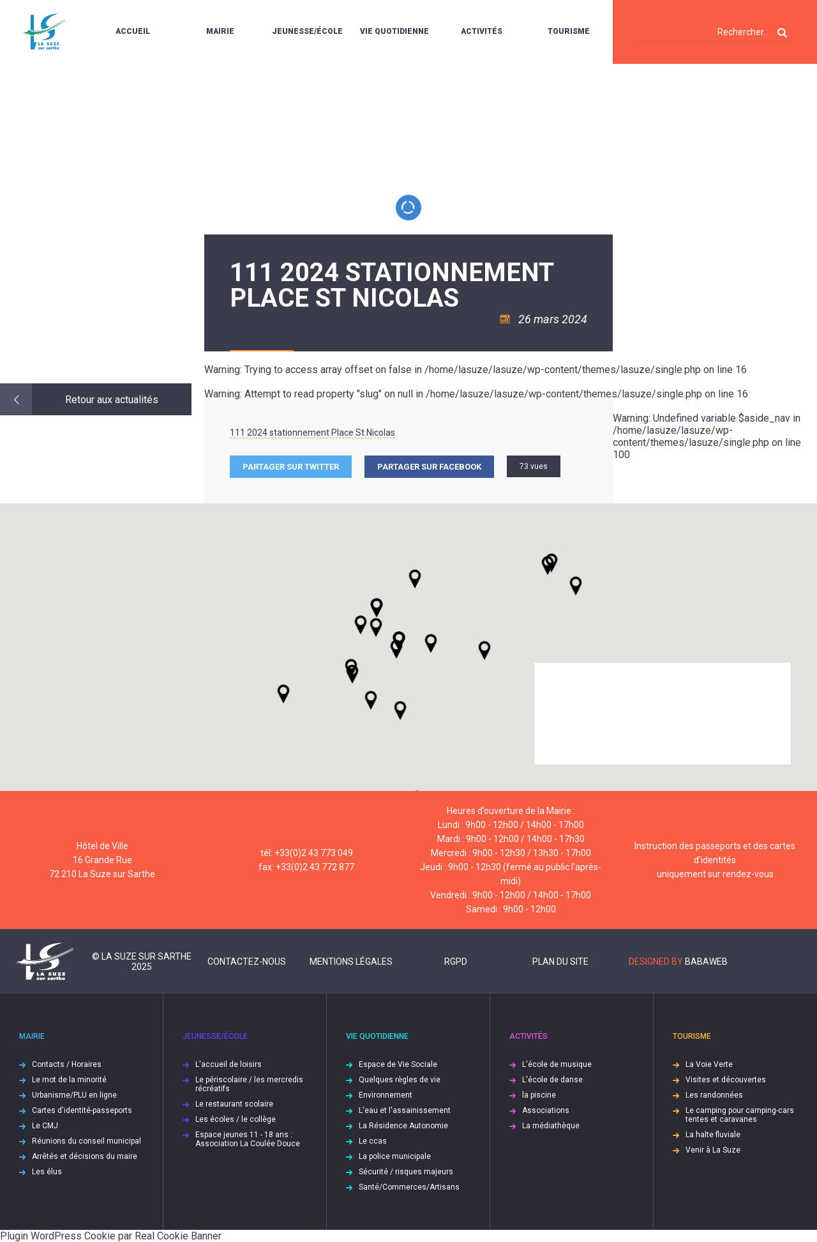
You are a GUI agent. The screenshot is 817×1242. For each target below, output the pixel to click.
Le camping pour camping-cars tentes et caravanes (740, 1115)
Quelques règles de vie (399, 1079)
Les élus (47, 1171)
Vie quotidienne (394, 31)
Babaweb (706, 961)
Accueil (133, 31)
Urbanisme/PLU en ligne (74, 1095)
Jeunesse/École (307, 31)
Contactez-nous (246, 961)
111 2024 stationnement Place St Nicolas (312, 432)
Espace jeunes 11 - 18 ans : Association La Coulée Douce (247, 1139)
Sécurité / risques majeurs (406, 1171)
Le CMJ (45, 1125)
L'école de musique (557, 1064)
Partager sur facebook (429, 466)
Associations (545, 1110)
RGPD (455, 961)
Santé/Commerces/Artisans (409, 1187)
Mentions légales (351, 961)
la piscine (539, 1095)
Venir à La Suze (713, 1150)
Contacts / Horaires (66, 1064)
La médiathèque (551, 1125)
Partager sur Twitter (291, 466)
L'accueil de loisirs (228, 1064)
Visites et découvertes (726, 1079)
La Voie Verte (709, 1064)
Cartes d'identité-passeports (82, 1110)
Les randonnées (714, 1095)
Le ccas (373, 1141)
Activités (481, 31)
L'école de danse (552, 1079)
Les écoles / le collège (235, 1119)
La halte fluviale (713, 1134)
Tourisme (569, 31)
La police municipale (395, 1156)
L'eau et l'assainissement (405, 1110)
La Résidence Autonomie (403, 1125)
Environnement (385, 1095)
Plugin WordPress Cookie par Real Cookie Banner (110, 1236)
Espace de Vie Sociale (398, 1064)
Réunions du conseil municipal (86, 1141)
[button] (430, 643)
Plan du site (560, 961)
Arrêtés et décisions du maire (84, 1156)
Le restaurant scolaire (234, 1104)
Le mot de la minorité (69, 1079)
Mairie (220, 31)
